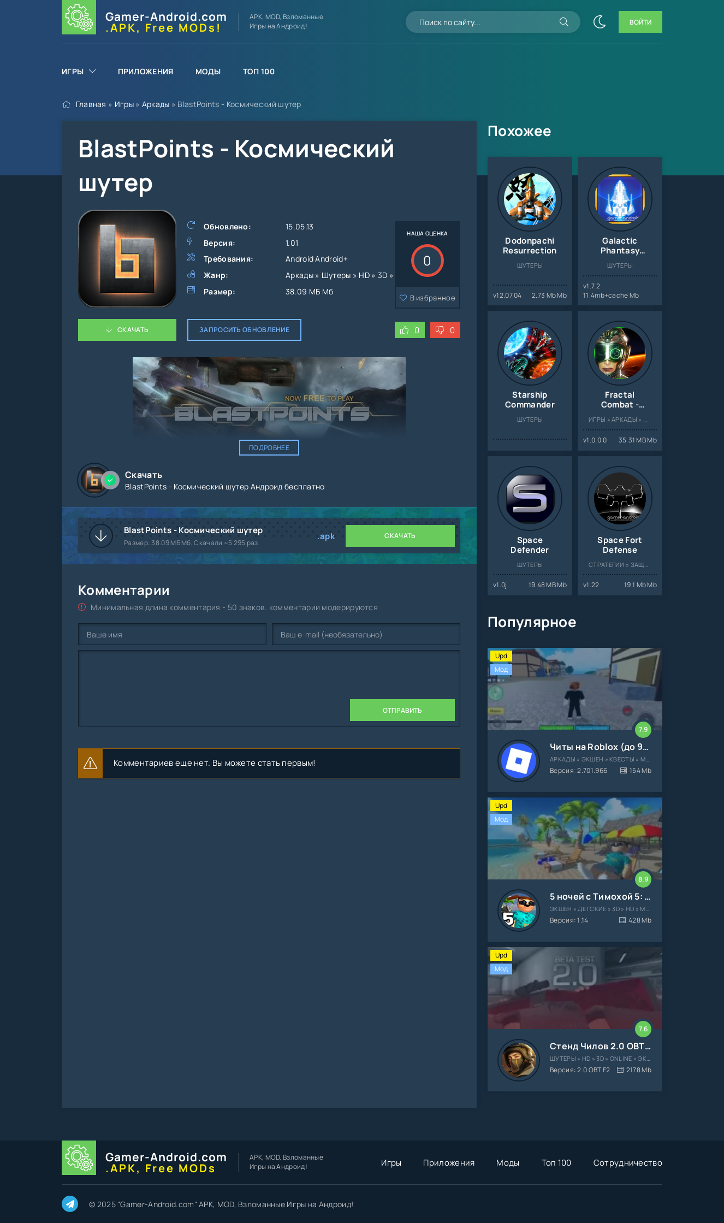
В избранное (432, 298)
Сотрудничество (628, 1162)
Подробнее (269, 447)
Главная (91, 104)
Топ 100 (259, 71)
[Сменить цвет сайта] (599, 22)
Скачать (133, 329)
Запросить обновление (244, 329)
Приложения (146, 71)
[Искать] (564, 22)
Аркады (156, 104)
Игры (73, 71)
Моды (208, 71)
